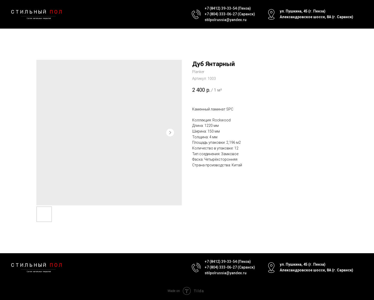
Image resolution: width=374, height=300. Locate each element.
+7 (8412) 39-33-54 (221, 8)
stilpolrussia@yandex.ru (225, 20)
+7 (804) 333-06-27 (221, 14)
